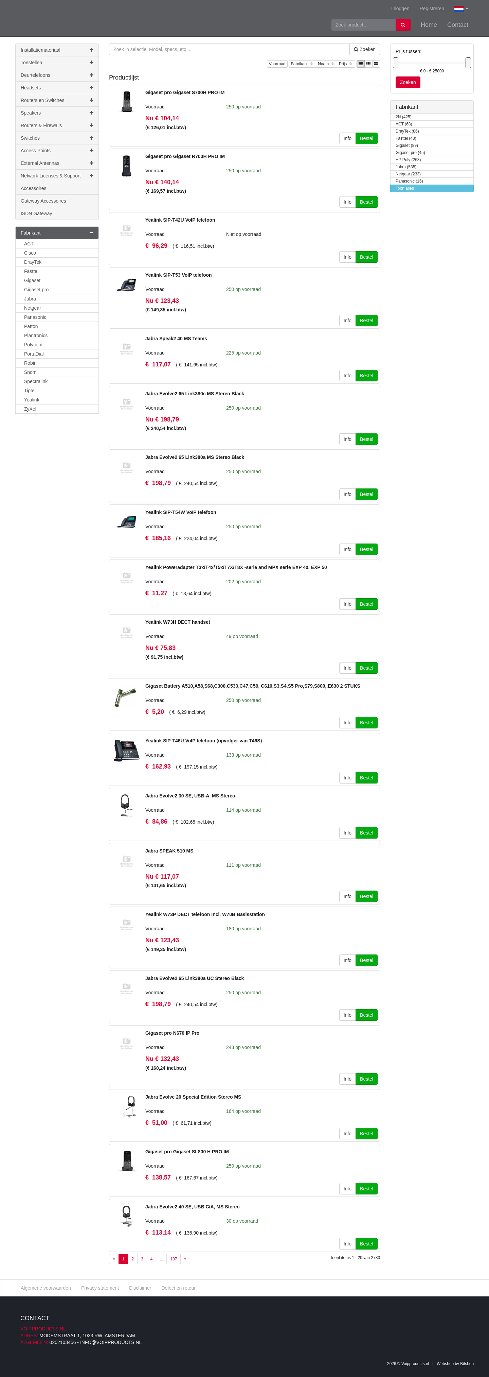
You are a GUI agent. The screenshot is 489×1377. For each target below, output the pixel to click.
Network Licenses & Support (57, 175)
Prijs (346, 64)
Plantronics (36, 335)
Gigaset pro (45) (410, 152)
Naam (326, 64)
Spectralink (36, 381)
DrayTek (32, 262)
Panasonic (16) (409, 181)
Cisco (30, 253)
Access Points (57, 150)
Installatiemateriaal (57, 50)
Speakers (57, 112)
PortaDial (34, 354)
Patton (31, 326)
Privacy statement (100, 1288)
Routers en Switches (57, 100)
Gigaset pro (36, 289)
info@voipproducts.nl (111, 1342)
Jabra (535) (406, 167)
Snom (30, 372)
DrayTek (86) (407, 131)
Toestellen (57, 62)
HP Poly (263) (408, 159)
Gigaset (32, 280)
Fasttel (31, 271)
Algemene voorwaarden (46, 1288)
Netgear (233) (408, 174)
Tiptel (30, 390)
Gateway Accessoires (43, 201)
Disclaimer (140, 1288)
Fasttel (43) (406, 138)
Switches (57, 138)
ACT (29, 243)
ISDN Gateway (36, 213)
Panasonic (35, 317)
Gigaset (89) (407, 145)
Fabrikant (302, 64)
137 (173, 1259)
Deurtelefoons (57, 75)
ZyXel (30, 409)
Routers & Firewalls (57, 125)
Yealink (31, 399)
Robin (30, 363)
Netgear (32, 308)
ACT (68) (404, 124)
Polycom (33, 344)
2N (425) (404, 117)
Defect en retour (178, 1288)
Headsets (57, 87)
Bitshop (467, 1363)
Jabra (30, 299)
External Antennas (57, 163)
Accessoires (33, 188)
